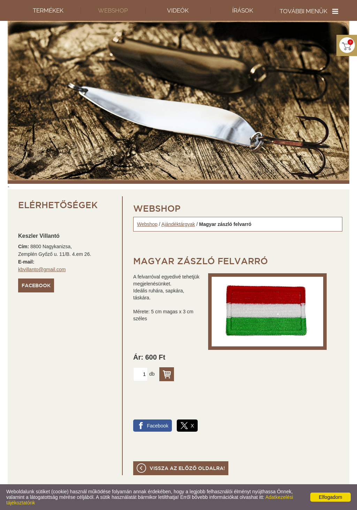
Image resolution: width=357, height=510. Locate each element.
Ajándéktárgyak (178, 224)
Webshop (147, 224)
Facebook (36, 286)
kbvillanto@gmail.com (42, 269)
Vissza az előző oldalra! (187, 468)
